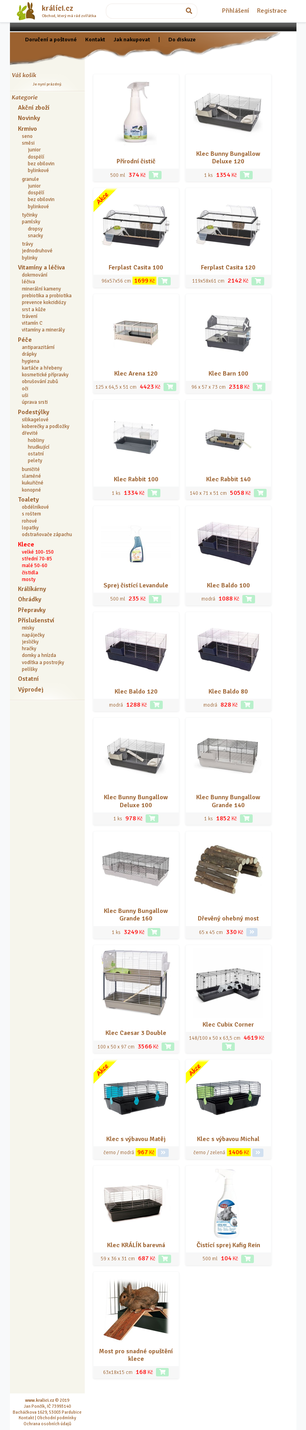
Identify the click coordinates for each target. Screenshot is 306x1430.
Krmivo (27, 129)
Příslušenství (36, 620)
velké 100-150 (38, 552)
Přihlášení (235, 11)
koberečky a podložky (45, 426)
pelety (35, 460)
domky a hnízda (39, 655)
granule (30, 179)
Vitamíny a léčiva (41, 267)
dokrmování (34, 275)
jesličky (30, 642)
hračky (29, 648)
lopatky (30, 528)
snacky (35, 236)
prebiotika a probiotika (47, 296)
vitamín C (32, 323)
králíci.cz (57, 8)
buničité (31, 469)
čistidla (30, 573)
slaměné (31, 476)
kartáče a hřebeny (42, 368)
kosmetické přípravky (45, 375)
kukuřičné (32, 483)
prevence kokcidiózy (44, 302)
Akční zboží (33, 108)
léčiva (28, 282)
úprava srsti (35, 402)
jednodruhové (37, 251)
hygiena (30, 361)
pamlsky (31, 222)
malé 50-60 (34, 565)
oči (25, 389)
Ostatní (28, 679)
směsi (28, 143)
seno (27, 136)
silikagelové (35, 420)
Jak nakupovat (131, 39)
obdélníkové (35, 507)
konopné (31, 490)
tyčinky (29, 215)
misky (28, 628)
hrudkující (38, 447)
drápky (29, 354)
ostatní (36, 454)
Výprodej (30, 690)
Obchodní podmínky (56, 1417)
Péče (25, 340)
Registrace (272, 11)
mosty (28, 579)
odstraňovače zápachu (47, 534)
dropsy (35, 229)
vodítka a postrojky (43, 662)
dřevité (30, 433)
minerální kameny (41, 289)
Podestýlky (33, 412)
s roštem (31, 514)
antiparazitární (38, 347)
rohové (29, 521)
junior (34, 150)
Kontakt (95, 39)
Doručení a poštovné (51, 39)
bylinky (29, 258)
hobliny (36, 440)
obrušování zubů (40, 381)
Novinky (29, 118)
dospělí (36, 157)
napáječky (33, 635)
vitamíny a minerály (43, 330)
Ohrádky (29, 599)
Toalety (28, 500)
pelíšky (29, 669)
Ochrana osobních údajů (47, 1423)
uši (25, 395)
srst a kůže (34, 309)
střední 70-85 (37, 559)
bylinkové (38, 170)
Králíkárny (32, 589)
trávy (27, 244)
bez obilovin (41, 164)
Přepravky (32, 610)
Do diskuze (182, 39)
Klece (26, 544)
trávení (29, 316)
